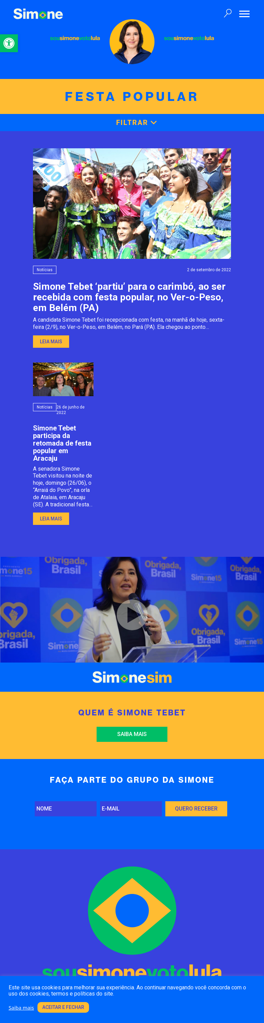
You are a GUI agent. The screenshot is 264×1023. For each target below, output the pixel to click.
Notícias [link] (45, 269)
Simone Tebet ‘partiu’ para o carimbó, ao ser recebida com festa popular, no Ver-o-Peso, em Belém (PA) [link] (129, 297)
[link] (9, 43)
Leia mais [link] (51, 341)
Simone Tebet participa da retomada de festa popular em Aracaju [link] (62, 443)
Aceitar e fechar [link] (63, 1007)
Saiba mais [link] (132, 734)
